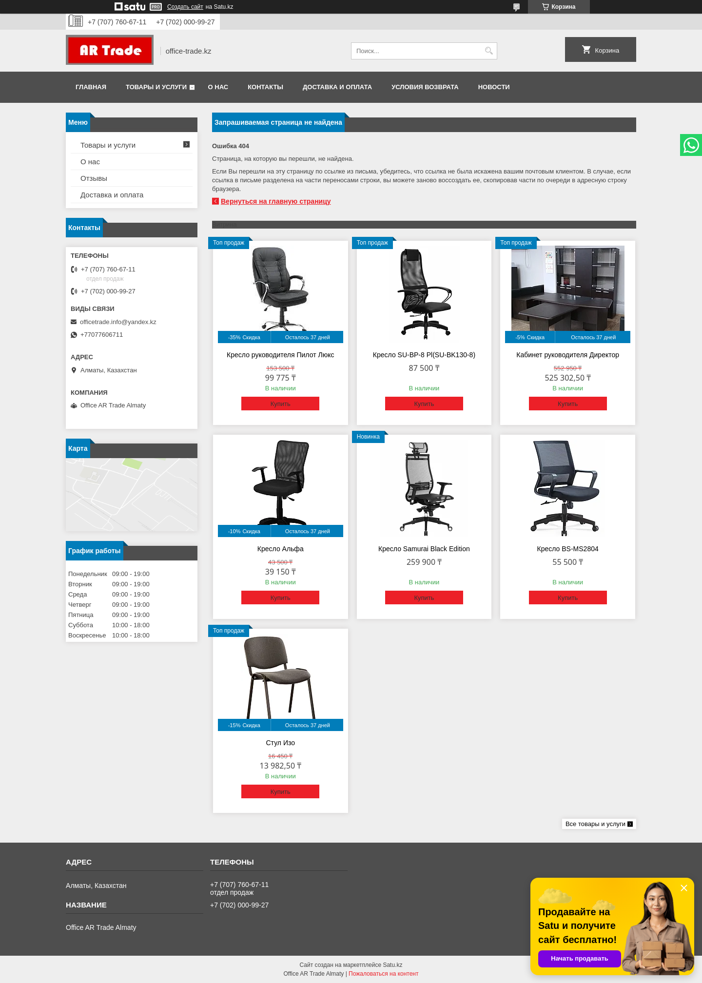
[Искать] (488, 50)
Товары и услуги (156, 87)
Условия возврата (425, 87)
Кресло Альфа (280, 549)
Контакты (265, 87)
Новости (494, 87)
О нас (218, 87)
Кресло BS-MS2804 (568, 549)
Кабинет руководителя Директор (567, 355)
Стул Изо (280, 743)
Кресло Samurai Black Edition (424, 549)
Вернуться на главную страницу (276, 201)
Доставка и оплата (337, 87)
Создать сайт (185, 6)
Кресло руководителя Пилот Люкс (280, 355)
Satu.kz (392, 965)
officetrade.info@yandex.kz (118, 322)
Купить (281, 403)
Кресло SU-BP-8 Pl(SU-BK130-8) (424, 355)
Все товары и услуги (595, 824)
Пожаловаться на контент (383, 973)
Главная (91, 87)
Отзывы (93, 178)
